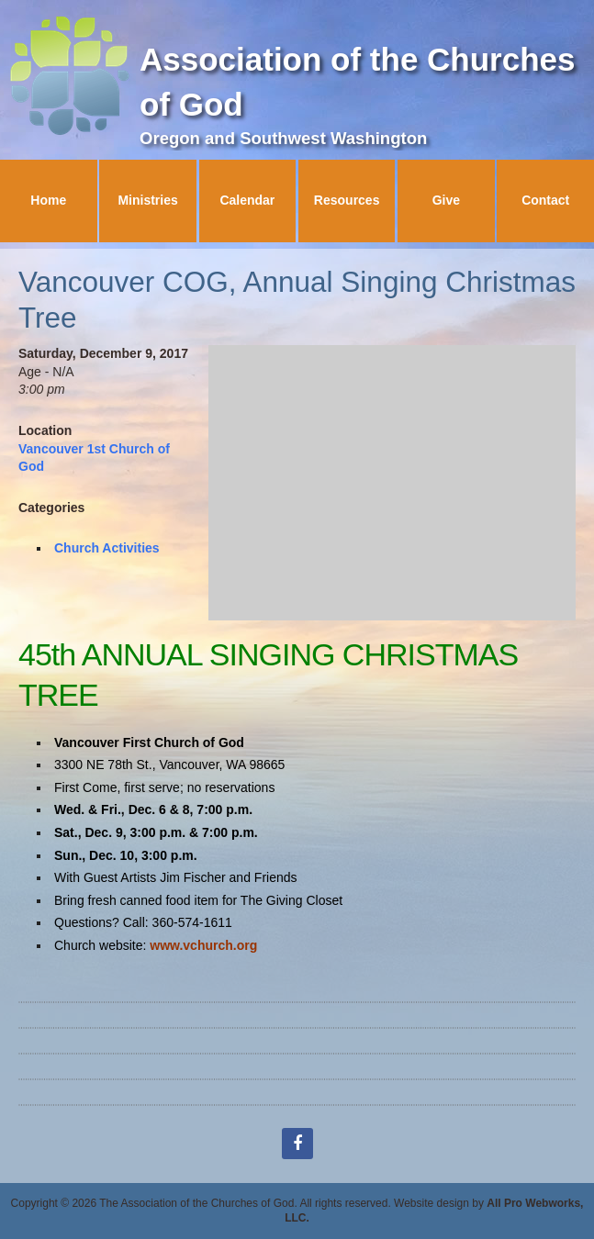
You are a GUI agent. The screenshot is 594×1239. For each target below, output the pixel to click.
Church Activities (107, 548)
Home (48, 200)
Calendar (247, 200)
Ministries (147, 200)
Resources (347, 200)
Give (446, 200)
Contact (545, 200)
